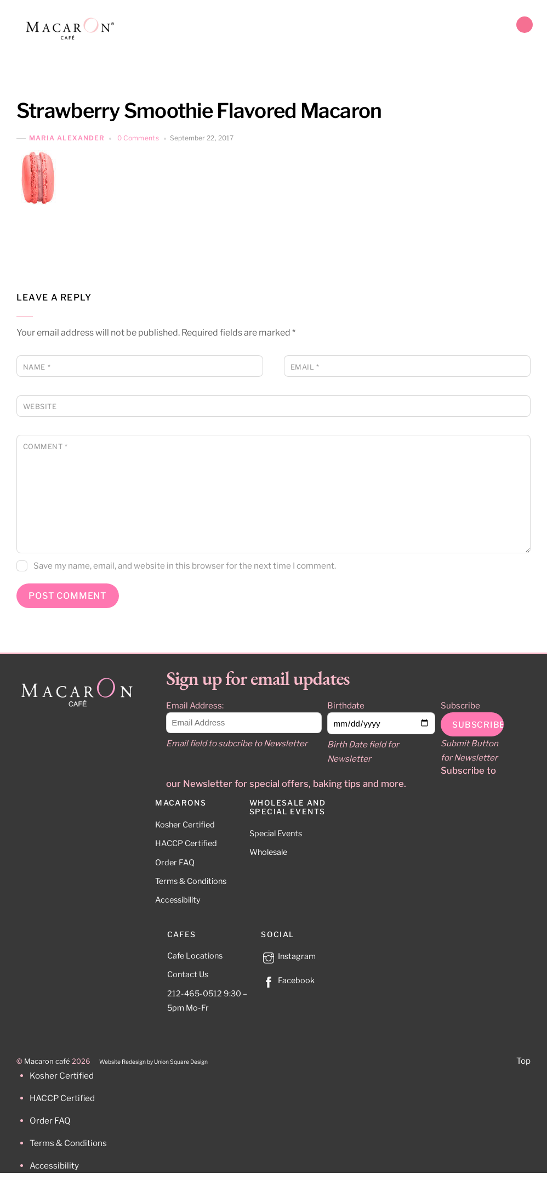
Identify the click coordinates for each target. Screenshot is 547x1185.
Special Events (275, 833)
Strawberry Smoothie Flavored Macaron (199, 110)
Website (40, 406)
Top (523, 1061)
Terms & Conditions (190, 881)
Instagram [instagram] (288, 956)
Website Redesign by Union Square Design (153, 1061)
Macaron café (47, 1061)
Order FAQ (175, 863)
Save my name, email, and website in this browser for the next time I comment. (184, 565)
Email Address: (195, 705)
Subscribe (460, 705)
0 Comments (138, 138)
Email (305, 367)
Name (36, 367)
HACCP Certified (186, 843)
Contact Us (187, 974)
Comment (45, 447)
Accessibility (178, 900)
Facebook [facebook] (288, 980)
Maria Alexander (67, 138)
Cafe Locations (195, 956)
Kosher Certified (185, 825)
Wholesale (268, 852)
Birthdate (345, 705)
